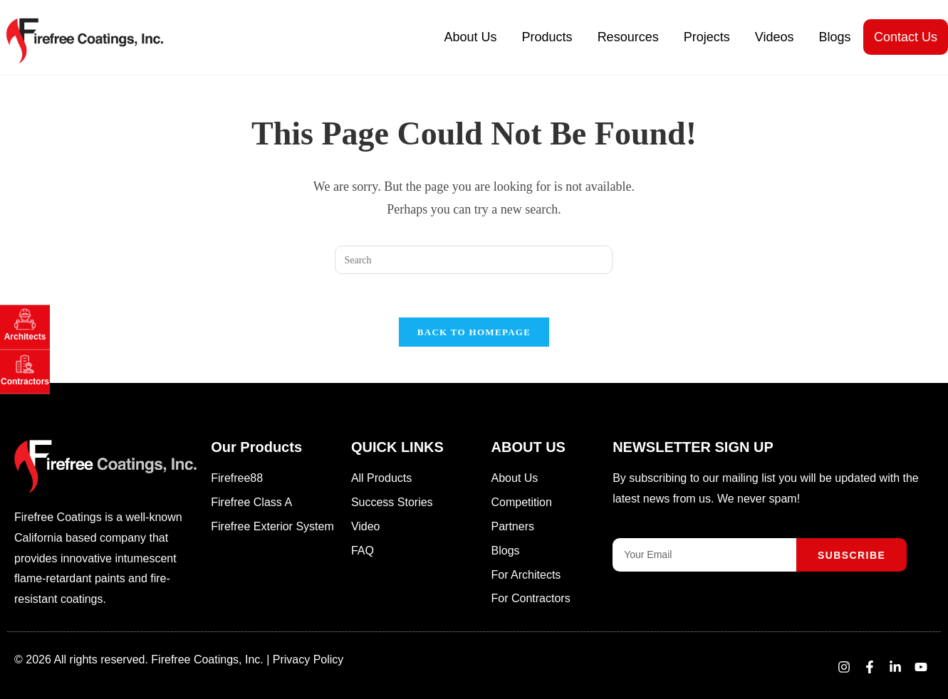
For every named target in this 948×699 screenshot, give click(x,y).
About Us (470, 37)
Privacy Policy (308, 659)
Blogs (834, 37)
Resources (628, 37)
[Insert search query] (474, 260)
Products (547, 37)
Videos (774, 37)
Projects (707, 37)
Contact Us (905, 37)
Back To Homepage (474, 332)
